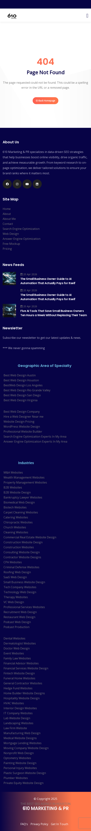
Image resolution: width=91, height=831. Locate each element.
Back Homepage (45, 100)
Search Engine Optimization (21, 229)
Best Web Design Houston (21, 380)
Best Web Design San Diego (22, 395)
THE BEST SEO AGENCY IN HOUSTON (45, 804)
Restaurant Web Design (19, 617)
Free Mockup (11, 244)
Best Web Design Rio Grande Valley (27, 390)
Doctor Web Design (17, 648)
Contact (8, 224)
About (7, 214)
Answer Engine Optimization (21, 239)
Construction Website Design (23, 542)
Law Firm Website (15, 728)
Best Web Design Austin (20, 375)
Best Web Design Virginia (20, 400)
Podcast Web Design (17, 622)
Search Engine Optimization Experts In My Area (35, 436)
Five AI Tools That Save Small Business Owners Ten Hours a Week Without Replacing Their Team (53, 313)
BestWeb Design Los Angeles (23, 385)
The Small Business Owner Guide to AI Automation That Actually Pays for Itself (47, 281)
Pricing (7, 249)
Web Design (11, 234)
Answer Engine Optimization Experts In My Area (35, 441)
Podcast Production (16, 627)
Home (7, 209)
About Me (9, 219)
